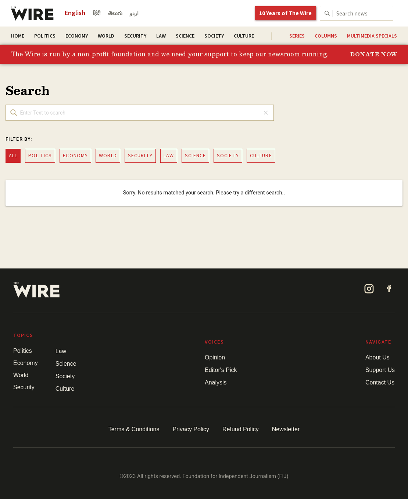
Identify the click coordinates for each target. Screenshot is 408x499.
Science (185, 36)
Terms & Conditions (134, 429)
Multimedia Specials (372, 36)
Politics (45, 36)
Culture (244, 36)
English (75, 13)
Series (297, 36)
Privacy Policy (190, 429)
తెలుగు (115, 13)
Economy (76, 36)
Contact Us (379, 382)
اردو (134, 13)
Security (135, 36)
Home (17, 36)
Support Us (380, 370)
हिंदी (97, 13)
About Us (377, 357)
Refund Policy (240, 429)
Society (214, 36)
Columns (326, 36)
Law (161, 36)
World (106, 36)
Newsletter (286, 429)
